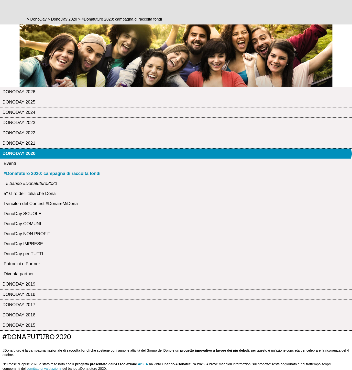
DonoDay (38, 19)
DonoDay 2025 (18, 102)
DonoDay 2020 (18, 153)
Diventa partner (19, 273)
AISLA (143, 364)
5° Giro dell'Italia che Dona (30, 193)
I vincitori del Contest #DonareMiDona (41, 203)
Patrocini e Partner (22, 263)
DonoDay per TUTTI (23, 253)
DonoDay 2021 (18, 143)
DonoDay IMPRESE (23, 243)
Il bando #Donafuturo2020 (31, 183)
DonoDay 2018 (18, 294)
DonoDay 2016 (18, 314)
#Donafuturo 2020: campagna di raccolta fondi (52, 173)
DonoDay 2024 (18, 112)
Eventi (10, 163)
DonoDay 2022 (18, 132)
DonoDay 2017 (18, 304)
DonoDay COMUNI (22, 223)
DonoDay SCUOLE (22, 213)
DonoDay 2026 (18, 91)
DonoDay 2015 (18, 325)
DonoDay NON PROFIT (27, 233)
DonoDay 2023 (18, 122)
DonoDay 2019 (18, 284)
